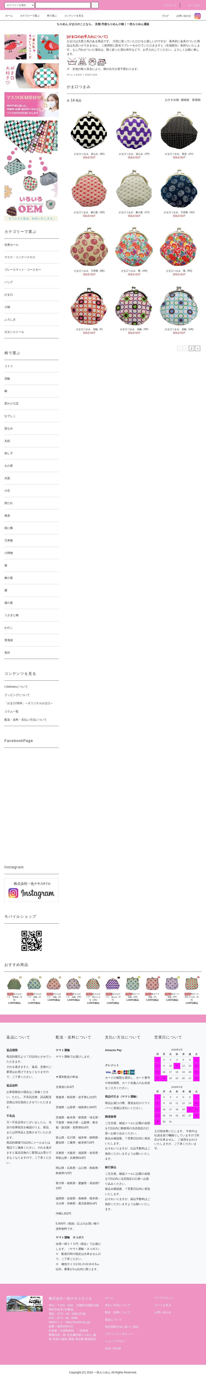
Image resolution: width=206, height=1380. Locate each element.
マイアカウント (164, 1297)
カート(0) (191, 5)
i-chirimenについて (16, 686)
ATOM (117, 1348)
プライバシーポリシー (119, 1334)
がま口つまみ (90, 75)
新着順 (196, 99)
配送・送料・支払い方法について (25, 719)
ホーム (9, 15)
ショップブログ (115, 1341)
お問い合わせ (181, 15)
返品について (113, 1319)
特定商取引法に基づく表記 (122, 1326)
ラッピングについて (17, 695)
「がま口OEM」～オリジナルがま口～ (28, 703)
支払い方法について (117, 1305)
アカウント (168, 5)
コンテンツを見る (71, 15)
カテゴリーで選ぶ (27, 15)
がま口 (79, 75)
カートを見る (162, 1305)
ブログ (163, 15)
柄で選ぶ (49, 15)
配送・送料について (117, 1312)
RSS (108, 1348)
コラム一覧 (11, 711)
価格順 (185, 99)
